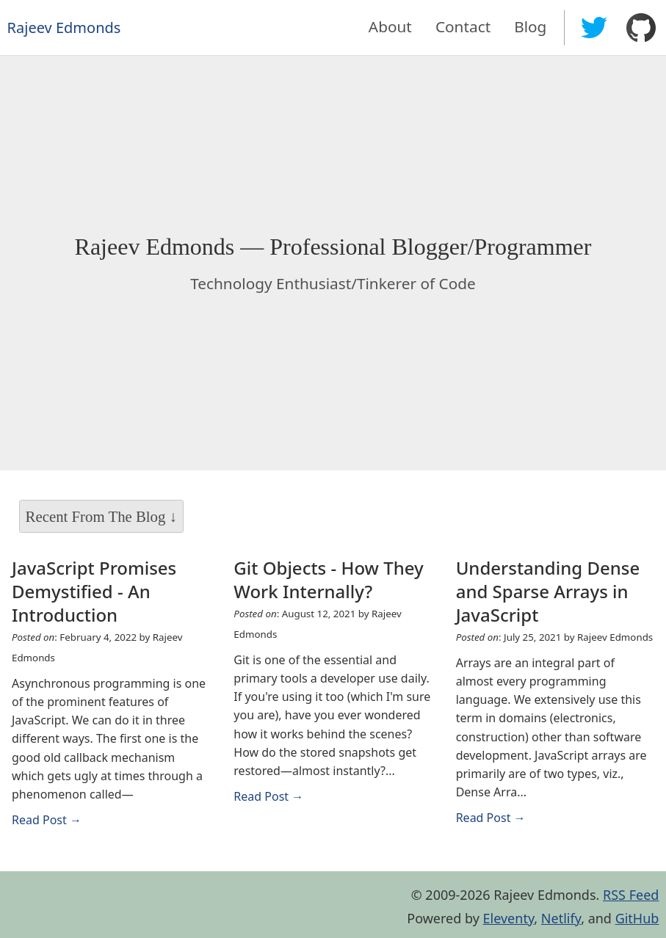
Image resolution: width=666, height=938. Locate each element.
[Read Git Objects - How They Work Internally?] (333, 579)
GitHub (637, 918)
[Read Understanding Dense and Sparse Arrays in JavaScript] (555, 591)
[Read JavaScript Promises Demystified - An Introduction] (111, 591)
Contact (463, 26)
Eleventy (509, 918)
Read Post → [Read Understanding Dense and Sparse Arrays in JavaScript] (491, 818)
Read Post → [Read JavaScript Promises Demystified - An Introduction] (47, 820)
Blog (530, 26)
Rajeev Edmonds (64, 27)
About (390, 26)
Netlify (561, 918)
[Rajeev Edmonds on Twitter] (594, 28)
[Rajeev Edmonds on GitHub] (641, 28)
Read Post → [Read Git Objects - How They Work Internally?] (268, 796)
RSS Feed (631, 895)
